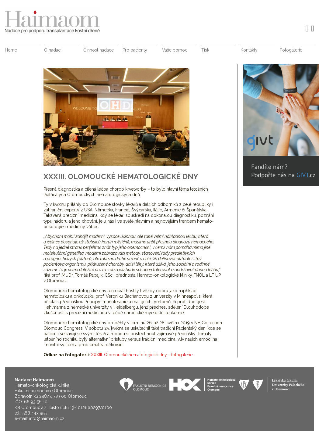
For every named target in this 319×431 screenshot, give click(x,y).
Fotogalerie (291, 50)
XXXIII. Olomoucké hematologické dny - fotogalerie (141, 354)
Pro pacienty (135, 50)
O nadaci (52, 50)
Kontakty (249, 50)
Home (11, 50)
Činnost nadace (98, 50)
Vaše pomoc (174, 50)
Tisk (205, 50)
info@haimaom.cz (46, 418)
